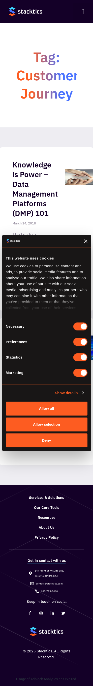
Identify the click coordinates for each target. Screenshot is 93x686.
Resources (46, 517)
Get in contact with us (47, 560)
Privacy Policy (46, 537)
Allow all (46, 408)
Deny (46, 440)
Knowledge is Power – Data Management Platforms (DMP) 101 (35, 189)
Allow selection (46, 424)
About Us (46, 527)
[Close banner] (85, 241)
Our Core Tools (46, 507)
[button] (83, 11)
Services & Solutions (46, 497)
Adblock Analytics (44, 679)
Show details (66, 393)
